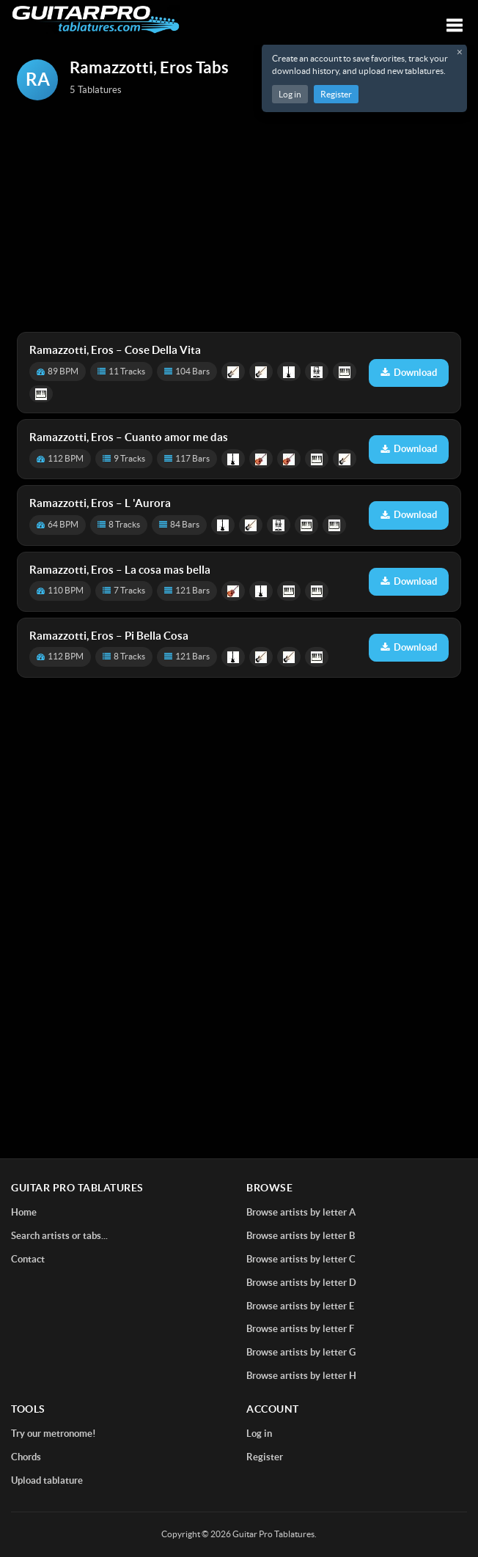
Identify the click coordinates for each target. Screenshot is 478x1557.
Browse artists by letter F (300, 1328)
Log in (290, 94)
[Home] (95, 19)
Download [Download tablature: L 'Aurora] (408, 514)
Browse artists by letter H (301, 1375)
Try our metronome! (53, 1433)
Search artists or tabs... (59, 1235)
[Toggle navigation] (454, 25)
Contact (28, 1259)
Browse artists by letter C (301, 1259)
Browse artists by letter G (301, 1352)
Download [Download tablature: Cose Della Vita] (408, 372)
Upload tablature (47, 1480)
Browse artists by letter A (301, 1212)
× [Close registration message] (460, 52)
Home (24, 1212)
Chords (26, 1456)
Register (336, 94)
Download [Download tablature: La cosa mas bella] (408, 581)
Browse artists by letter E (300, 1306)
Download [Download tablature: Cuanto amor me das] (408, 448)
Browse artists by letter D (301, 1282)
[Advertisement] (239, 217)
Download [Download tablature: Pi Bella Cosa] (408, 647)
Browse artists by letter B (300, 1235)
